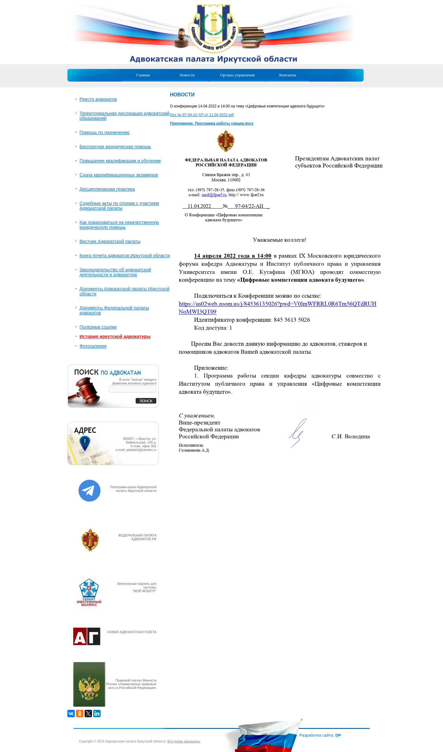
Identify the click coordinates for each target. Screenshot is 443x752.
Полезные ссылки (98, 326)
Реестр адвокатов (98, 99)
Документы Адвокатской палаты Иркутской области (125, 291)
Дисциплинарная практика (107, 189)
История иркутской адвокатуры (115, 336)
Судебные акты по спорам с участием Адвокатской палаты (119, 206)
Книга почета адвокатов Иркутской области (125, 255)
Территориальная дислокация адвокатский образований (125, 116)
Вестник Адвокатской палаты (110, 241)
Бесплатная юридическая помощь (115, 146)
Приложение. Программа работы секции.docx (212, 123)
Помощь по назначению (105, 132)
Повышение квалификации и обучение (120, 160)
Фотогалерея (93, 346)
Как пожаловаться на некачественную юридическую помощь (119, 225)
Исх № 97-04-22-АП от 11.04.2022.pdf (202, 115)
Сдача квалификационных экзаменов (119, 174)
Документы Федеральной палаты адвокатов (114, 310)
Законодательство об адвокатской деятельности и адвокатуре (115, 272)
